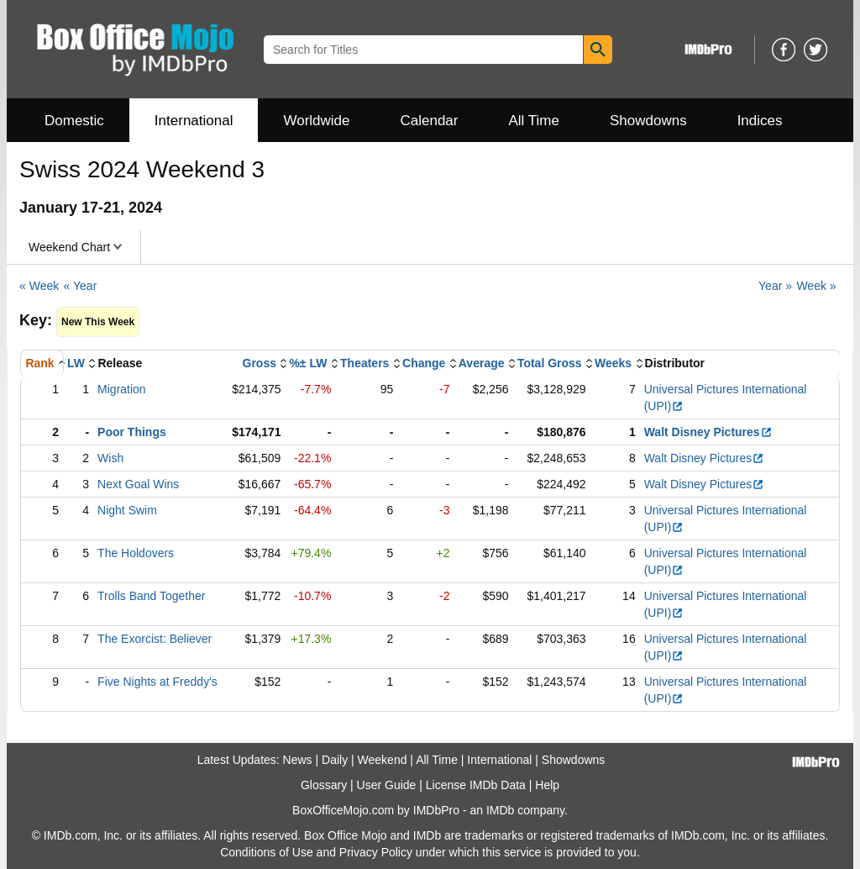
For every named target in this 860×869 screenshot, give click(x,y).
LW (76, 363)
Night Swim (127, 510)
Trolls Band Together (151, 596)
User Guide (387, 785)
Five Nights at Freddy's (157, 681)
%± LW (308, 363)
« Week (39, 285)
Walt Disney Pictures (708, 432)
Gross (259, 363)
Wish (110, 458)
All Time (534, 121)
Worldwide (316, 121)
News (297, 759)
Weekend (382, 759)
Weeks (613, 363)
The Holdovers (135, 553)
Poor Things (131, 432)
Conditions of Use (266, 852)
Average (482, 363)
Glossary (324, 785)
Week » (816, 285)
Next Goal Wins (138, 484)
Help (547, 785)
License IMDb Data (476, 785)
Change (423, 363)
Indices (760, 121)
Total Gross (549, 363)
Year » (775, 285)
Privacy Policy (375, 852)
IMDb (500, 810)
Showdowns (648, 121)
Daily (335, 759)
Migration (121, 389)
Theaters (364, 363)
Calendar (430, 121)
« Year (80, 285)
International (194, 121)
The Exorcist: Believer (154, 638)
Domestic (74, 121)
